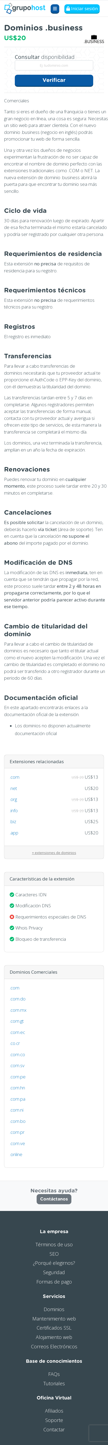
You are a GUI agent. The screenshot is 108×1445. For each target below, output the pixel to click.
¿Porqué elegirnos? (54, 1263)
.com (14, 777)
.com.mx (18, 1010)
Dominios (54, 1309)
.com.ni (16, 1110)
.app (14, 833)
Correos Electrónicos (54, 1346)
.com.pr (17, 1132)
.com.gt (17, 1021)
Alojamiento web (54, 1337)
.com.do (18, 999)
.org (13, 799)
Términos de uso (54, 1244)
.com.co (17, 1054)
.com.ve (17, 1143)
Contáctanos (54, 1199)
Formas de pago (54, 1281)
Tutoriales (54, 1383)
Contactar (54, 1429)
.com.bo (18, 1121)
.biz (13, 821)
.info (14, 810)
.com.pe (18, 1077)
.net (13, 788)
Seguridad (54, 1272)
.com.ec (17, 1032)
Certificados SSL (54, 1327)
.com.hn (17, 1088)
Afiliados (54, 1411)
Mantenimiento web (54, 1318)
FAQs (54, 1374)
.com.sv (17, 1065)
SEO (54, 1254)
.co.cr (15, 1043)
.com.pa (17, 1099)
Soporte (54, 1420)
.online (16, 1154)
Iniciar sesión (82, 9)
